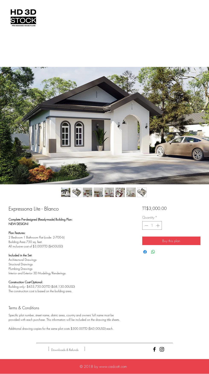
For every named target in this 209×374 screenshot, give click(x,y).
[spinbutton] (152, 225)
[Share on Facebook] (145, 251)
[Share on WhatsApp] (153, 251)
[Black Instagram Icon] (162, 349)
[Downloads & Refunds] (64, 349)
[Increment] (158, 225)
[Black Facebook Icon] (154, 349)
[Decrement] (146, 225)
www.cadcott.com (113, 366)
